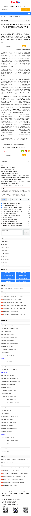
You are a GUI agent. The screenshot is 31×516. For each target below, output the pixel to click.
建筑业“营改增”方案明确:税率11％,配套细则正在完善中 (14, 476)
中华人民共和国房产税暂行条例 (7, 375)
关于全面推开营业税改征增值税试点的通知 (9, 337)
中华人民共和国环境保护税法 (7, 425)
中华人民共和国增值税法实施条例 (8, 334)
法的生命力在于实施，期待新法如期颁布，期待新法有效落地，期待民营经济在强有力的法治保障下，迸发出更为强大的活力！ (15, 139)
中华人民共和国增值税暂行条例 (7, 325)
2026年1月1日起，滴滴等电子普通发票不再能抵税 (13, 288)
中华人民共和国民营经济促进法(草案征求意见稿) (11, 173)
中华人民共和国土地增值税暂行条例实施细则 (10, 402)
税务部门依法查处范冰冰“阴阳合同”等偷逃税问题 (13, 479)
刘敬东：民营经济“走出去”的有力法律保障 (16, 147)
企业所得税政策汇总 (22, 272)
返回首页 (28, 20)
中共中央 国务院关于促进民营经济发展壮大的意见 (17, 99)
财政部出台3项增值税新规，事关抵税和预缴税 (12, 302)
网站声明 (10, 499)
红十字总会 (15, 493)
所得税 (2, 358)
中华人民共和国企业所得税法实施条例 (9, 364)
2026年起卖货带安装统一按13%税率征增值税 (12, 299)
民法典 (8, 109)
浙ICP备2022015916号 (17, 506)
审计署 (6, 493)
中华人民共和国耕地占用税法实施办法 (9, 422)
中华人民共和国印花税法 (6, 387)
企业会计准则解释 (5, 250)
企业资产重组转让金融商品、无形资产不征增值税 (13, 296)
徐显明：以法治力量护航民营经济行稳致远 (16, 144)
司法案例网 (8, 495)
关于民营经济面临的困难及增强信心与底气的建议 (11, 179)
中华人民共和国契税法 (5, 413)
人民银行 (2, 493)
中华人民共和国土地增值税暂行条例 (8, 399)
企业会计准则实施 (5, 253)
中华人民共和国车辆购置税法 (7, 346)
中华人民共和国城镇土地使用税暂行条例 (9, 378)
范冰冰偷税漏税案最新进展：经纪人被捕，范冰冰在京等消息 (15, 465)
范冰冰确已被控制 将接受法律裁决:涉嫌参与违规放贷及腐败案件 (16, 459)
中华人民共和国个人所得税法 (7, 366)
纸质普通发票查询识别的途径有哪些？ (10, 213)
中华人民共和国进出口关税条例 (7, 355)
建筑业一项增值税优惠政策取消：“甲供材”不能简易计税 (14, 305)
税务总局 (12, 491)
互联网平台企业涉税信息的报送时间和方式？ (11, 205)
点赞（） (5, 151)
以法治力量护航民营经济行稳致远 (8, 169)
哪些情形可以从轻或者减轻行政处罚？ (10, 221)
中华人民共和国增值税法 (6, 331)
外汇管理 (10, 493)
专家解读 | (13, 144)
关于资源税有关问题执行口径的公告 (8, 396)
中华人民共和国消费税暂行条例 (7, 340)
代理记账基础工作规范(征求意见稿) (10, 485)
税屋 (2, 20)
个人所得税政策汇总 (8, 275)
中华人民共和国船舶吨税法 (6, 431)
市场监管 (20, 491)
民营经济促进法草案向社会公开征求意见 (9, 171)
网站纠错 (18, 499)
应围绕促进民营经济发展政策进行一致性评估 (10, 183)
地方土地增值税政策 (22, 281)
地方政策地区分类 (23, 278)
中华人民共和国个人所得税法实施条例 (9, 369)
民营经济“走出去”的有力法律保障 (8, 167)
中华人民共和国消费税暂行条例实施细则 (9, 343)
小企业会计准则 (4, 241)
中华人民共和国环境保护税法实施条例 (9, 428)
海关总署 (24, 491)
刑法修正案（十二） (15, 109)
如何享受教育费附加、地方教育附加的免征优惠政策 (13, 482)
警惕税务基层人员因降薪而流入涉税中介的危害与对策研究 (15, 314)
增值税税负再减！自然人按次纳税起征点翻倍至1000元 (14, 308)
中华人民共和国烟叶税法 (6, 410)
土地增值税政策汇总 (8, 281)
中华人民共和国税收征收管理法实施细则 (9, 440)
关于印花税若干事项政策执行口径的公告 (9, 390)
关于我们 (5, 499)
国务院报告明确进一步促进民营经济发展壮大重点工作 (12, 185)
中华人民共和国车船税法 (6, 405)
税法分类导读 (8, 278)
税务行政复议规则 (5, 451)
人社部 (16, 491)
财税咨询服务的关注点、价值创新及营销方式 (12, 470)
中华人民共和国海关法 (5, 352)
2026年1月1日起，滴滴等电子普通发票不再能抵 (11, 16)
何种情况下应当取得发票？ (8, 217)
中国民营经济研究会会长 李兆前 (23, 49)
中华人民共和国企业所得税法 (7, 361)
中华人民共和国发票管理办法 (7, 443)
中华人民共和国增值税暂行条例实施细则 (9, 328)
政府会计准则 (4, 256)
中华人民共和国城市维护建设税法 (8, 384)
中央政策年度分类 (23, 275)
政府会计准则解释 (5, 262)
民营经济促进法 (6, 52)
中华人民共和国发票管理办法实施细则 (9, 446)
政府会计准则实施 (5, 265)
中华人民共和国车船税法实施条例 (8, 407)
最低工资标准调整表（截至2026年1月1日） (11, 462)
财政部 (5, 491)
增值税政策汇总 (8, 272)
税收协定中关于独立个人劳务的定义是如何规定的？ (12, 223)
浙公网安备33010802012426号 (6, 506)
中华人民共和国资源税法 (6, 393)
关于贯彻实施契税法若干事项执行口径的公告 (10, 416)
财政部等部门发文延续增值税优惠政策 (11, 311)
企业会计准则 (4, 244)
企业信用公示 (26, 493)
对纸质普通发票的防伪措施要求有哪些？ (10, 219)
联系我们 (14, 499)
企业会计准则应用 (5, 247)
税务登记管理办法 (5, 448)
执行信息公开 (20, 493)
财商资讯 (6, 20)
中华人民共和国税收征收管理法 (7, 437)
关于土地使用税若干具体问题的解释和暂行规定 (10, 381)
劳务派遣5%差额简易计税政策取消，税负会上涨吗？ (13, 291)
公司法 (22, 109)
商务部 (9, 491)
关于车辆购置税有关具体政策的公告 (8, 349)
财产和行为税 (4, 372)
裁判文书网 (3, 495)
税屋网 (2, 499)
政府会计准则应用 (5, 259)
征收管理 (3, 434)
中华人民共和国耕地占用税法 (7, 419)
